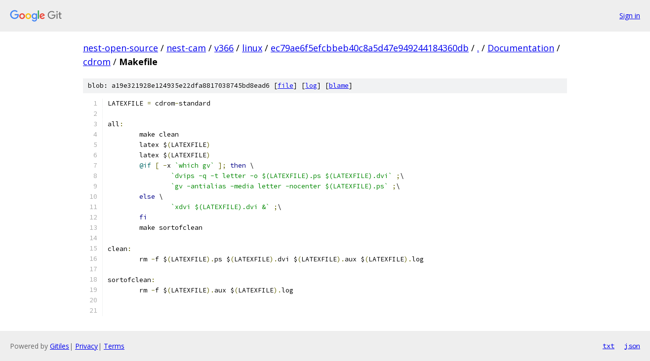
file (285, 85)
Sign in (629, 15)
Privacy (86, 346)
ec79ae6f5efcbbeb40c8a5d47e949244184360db (370, 48)
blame (339, 85)
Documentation (521, 48)
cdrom (97, 62)
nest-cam (186, 48)
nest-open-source (120, 48)
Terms (114, 346)
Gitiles (59, 346)
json (632, 345)
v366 (224, 48)
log (311, 85)
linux (252, 48)
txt (608, 345)
